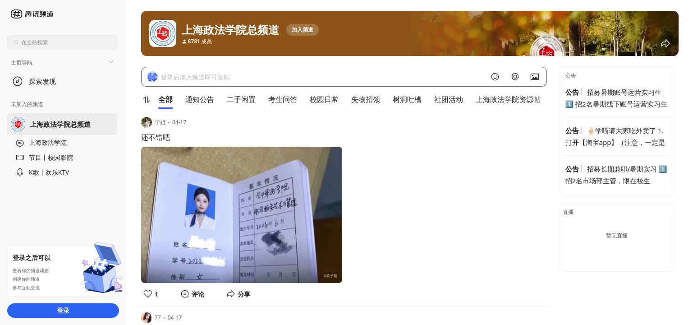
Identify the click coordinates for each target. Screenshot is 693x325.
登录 (63, 310)
